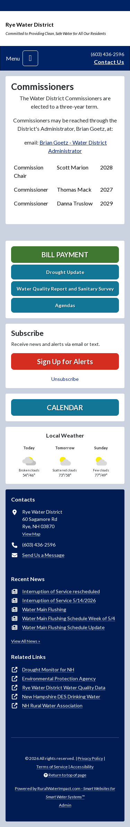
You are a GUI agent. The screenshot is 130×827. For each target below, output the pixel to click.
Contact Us (109, 61)
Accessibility (82, 766)
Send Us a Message (43, 555)
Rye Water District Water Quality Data (63, 687)
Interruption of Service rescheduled (61, 591)
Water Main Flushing (44, 609)
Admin (65, 805)
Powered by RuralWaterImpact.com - (65, 792)
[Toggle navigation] (30, 58)
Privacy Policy (90, 758)
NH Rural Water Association (52, 705)
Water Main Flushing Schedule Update (63, 627)
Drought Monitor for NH (48, 669)
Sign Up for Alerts (65, 361)
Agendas (65, 305)
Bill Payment (65, 254)
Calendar (65, 407)
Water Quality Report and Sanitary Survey (65, 289)
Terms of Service (52, 766)
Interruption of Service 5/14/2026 (59, 600)
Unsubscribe (65, 379)
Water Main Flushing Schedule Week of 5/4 (68, 618)
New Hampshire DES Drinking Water (61, 696)
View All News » (25, 641)
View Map (31, 533)
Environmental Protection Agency (59, 678)
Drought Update (65, 272)
